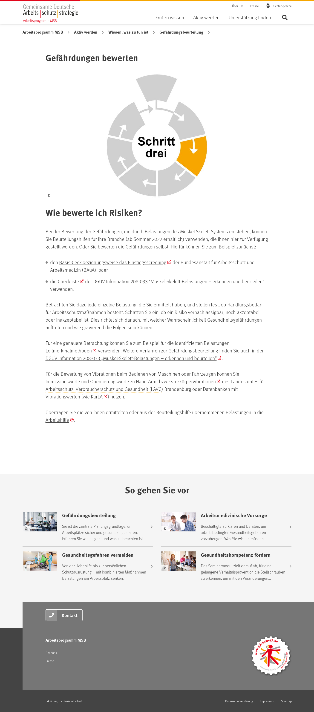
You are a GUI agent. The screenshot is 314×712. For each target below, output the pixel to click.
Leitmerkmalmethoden (69, 350)
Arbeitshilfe (57, 419)
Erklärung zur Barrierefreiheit (64, 701)
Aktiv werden (206, 17)
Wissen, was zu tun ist (128, 32)
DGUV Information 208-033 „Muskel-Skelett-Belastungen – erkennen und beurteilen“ (131, 358)
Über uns (237, 6)
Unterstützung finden (250, 17)
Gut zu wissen (170, 17)
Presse (254, 6)
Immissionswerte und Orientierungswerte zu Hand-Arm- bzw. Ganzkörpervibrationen (131, 381)
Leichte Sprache (281, 6)
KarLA (97, 396)
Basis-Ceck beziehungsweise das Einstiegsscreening (112, 262)
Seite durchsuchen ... (285, 17)
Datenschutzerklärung (239, 701)
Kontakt (70, 615)
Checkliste (68, 281)
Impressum (267, 701)
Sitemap (286, 701)
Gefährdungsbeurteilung (181, 32)
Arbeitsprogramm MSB (43, 32)
